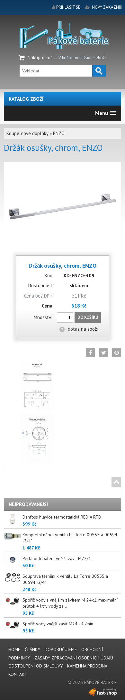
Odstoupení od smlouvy (35, 666)
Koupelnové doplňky (27, 133)
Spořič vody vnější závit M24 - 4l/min (57, 624)
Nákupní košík (42, 57)
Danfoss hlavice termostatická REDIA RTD (61, 517)
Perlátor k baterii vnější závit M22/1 (56, 558)
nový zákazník (107, 7)
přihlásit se (68, 7)
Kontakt (17, 674)
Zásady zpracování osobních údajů (73, 658)
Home (14, 649)
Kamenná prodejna (87, 666)
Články (32, 649)
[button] (105, 113)
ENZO (59, 133)
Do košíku (87, 317)
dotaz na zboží (78, 329)
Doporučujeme (61, 649)
